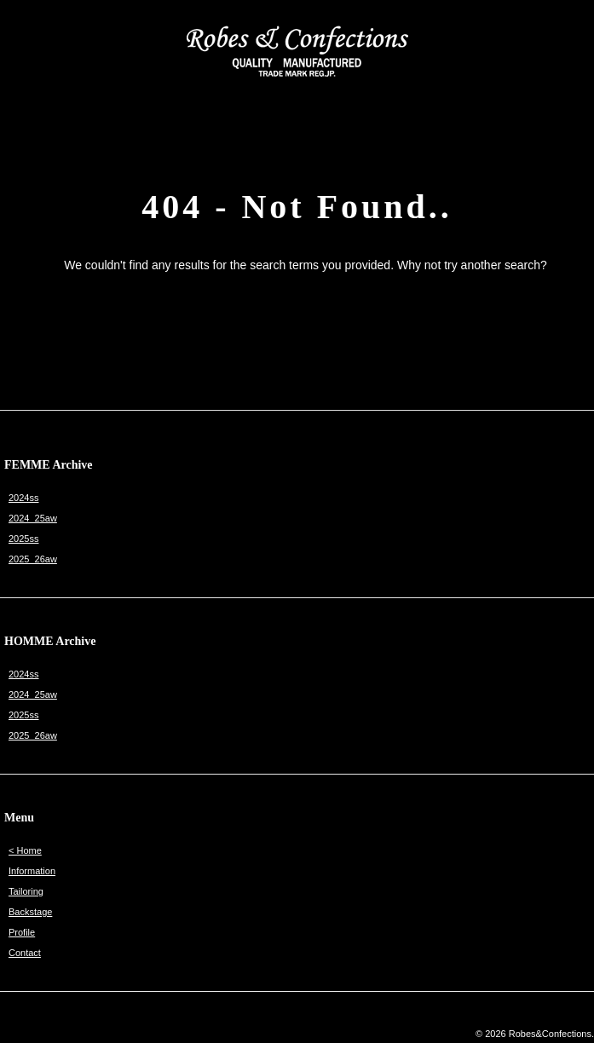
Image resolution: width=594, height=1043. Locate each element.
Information (32, 871)
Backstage (30, 912)
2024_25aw (33, 518)
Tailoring (26, 891)
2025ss (23, 538)
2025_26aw (33, 559)
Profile (22, 932)
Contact (25, 953)
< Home (25, 850)
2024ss (23, 498)
